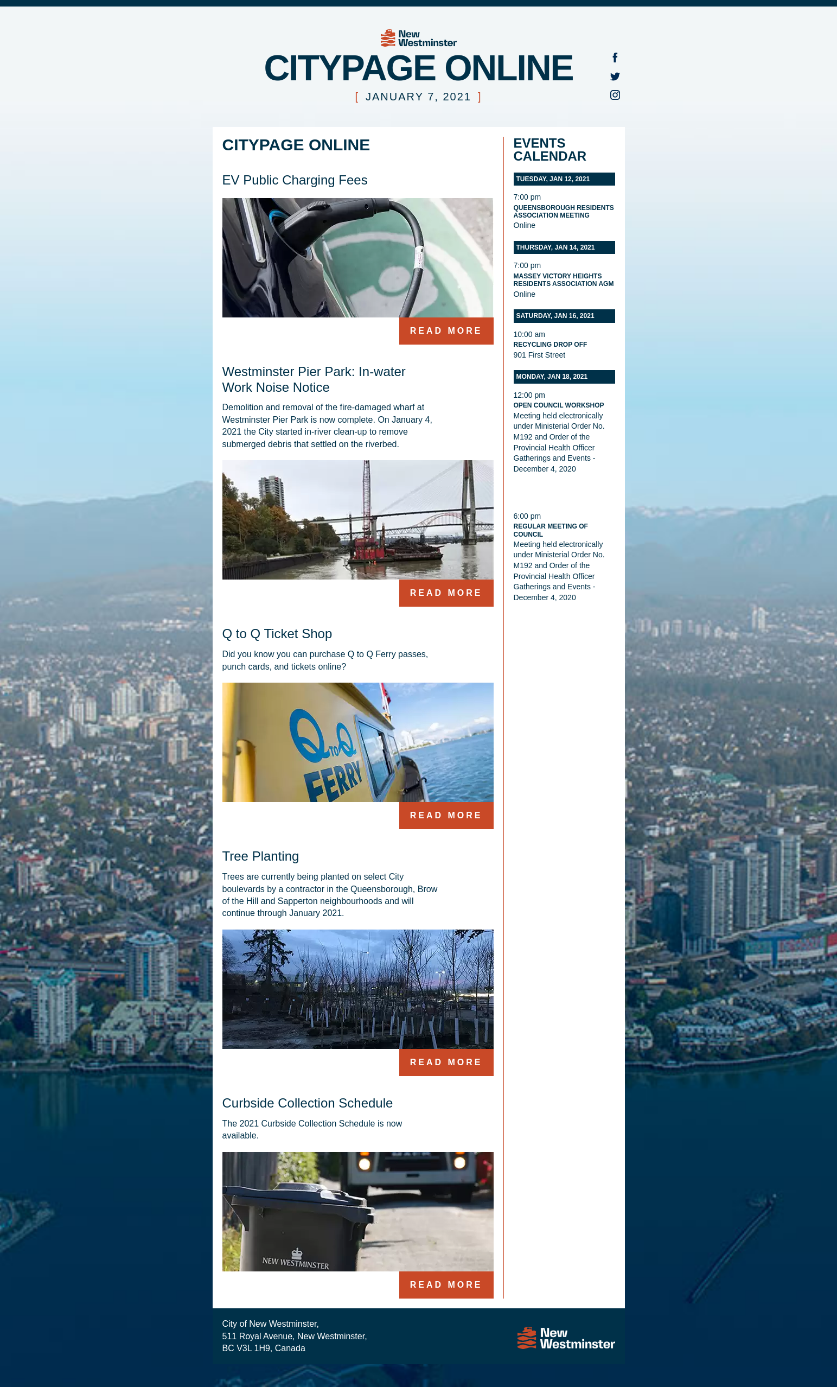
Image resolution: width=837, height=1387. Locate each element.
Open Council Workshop (559, 405)
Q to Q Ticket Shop (277, 633)
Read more (446, 330)
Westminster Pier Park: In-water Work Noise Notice (314, 379)
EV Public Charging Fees (295, 180)
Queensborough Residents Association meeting (564, 211)
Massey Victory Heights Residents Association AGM (564, 280)
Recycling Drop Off (550, 344)
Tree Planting (260, 856)
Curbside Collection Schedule (307, 1103)
